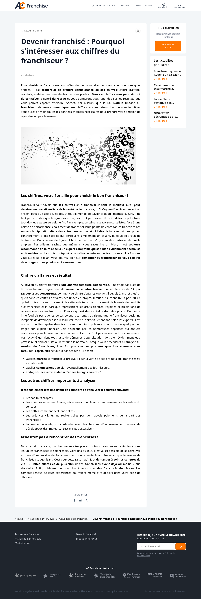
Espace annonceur (86, 538)
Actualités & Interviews (41, 518)
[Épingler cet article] (138, 30)
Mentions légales (23, 591)
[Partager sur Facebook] (74, 500)
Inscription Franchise (117, 591)
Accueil (19, 518)
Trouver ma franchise (27, 534)
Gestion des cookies (75, 591)
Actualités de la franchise (73, 518)
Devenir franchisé (86, 534)
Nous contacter (95, 591)
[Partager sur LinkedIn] (80, 500)
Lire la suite (161, 78)
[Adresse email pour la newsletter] (156, 546)
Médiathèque (22, 543)
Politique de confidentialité (48, 591)
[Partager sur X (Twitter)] (86, 500)
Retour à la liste (31, 30)
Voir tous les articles (168, 46)
